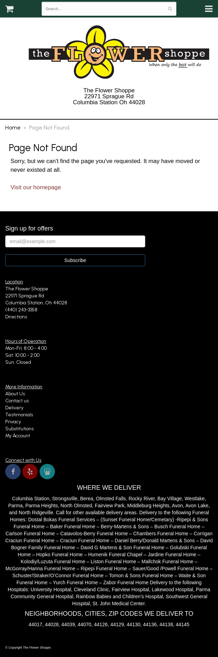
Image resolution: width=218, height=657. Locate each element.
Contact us (17, 401)
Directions (16, 317)
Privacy (13, 422)
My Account (17, 436)
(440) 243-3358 (109, 111)
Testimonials (19, 415)
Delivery (14, 408)
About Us (15, 394)
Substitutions (19, 429)
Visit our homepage (35, 187)
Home (13, 127)
